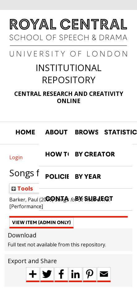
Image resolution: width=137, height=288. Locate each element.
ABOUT (56, 132)
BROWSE (86, 132)
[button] (41, 223)
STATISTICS (116, 132)
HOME (25, 132)
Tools (22, 188)
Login (16, 157)
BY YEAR (88, 176)
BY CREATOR (95, 154)
